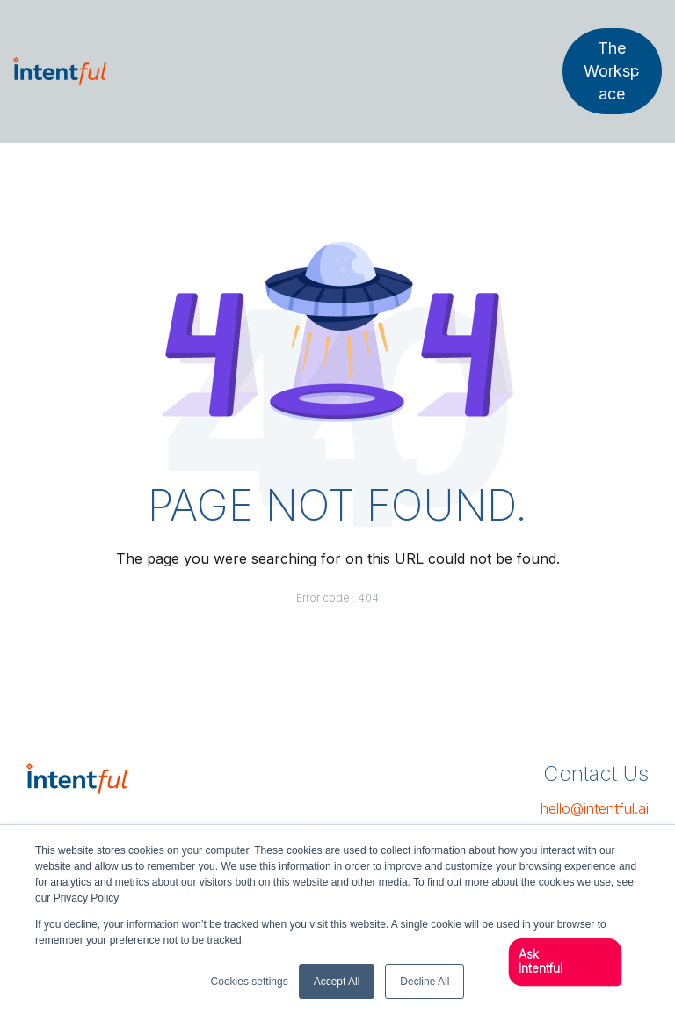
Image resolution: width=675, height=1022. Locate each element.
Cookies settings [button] (249, 981)
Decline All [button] (424, 981)
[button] (558, 962)
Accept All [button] (337, 981)
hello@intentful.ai (595, 808)
